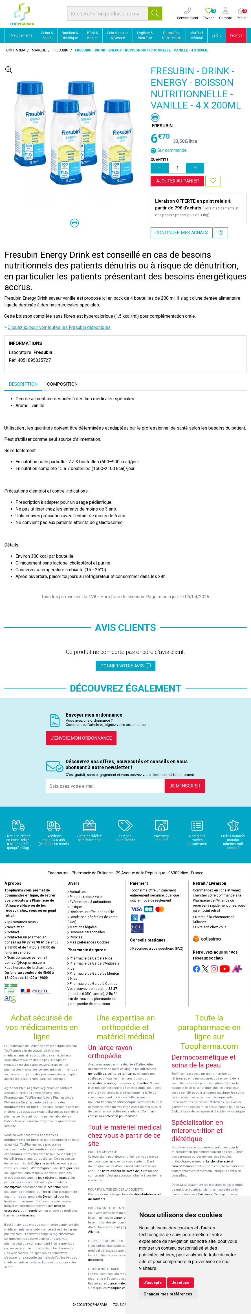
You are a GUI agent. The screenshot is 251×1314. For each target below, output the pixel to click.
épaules (109, 1083)
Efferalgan (41, 1168)
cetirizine (54, 1187)
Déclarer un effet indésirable (90, 912)
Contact (12, 932)
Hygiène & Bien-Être (145, 35)
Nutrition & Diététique (70, 35)
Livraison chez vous (209, 927)
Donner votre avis (125, 666)
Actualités (76, 892)
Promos (236, 35)
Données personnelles (86, 932)
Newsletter (14, 927)
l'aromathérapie (182, 1166)
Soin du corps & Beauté (117, 35)
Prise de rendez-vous (85, 897)
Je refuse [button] (180, 1282)
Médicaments (20, 35)
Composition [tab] (62, 384)
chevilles (142, 1083)
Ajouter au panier (177, 181)
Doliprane (38, 1163)
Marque (39, 50)
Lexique (74, 907)
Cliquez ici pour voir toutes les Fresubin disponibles (59, 327)
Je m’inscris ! (184, 786)
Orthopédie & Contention (172, 35)
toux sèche (46, 1178)
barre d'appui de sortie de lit (122, 1171)
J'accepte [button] (153, 1282)
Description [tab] (23, 384)
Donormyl (50, 1196)
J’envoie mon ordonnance (81, 738)
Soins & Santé (47, 35)
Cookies (74, 937)
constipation (13, 1187)
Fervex (46, 1192)
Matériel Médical (196, 35)
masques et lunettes (122, 1288)
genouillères (97, 1074)
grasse (64, 1178)
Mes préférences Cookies (88, 942)
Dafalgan (65, 1168)
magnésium (34, 1211)
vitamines (27, 1215)
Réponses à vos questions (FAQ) (156, 948)
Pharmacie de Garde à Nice (89, 958)
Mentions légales (82, 927)
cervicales (95, 1083)
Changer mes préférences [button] (168, 1294)
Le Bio (216, 35)
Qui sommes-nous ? (21, 922)
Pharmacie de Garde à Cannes (92, 984)
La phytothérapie (218, 1161)
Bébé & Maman (92, 35)
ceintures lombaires (121, 1074)
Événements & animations (89, 902)
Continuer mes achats (181, 232)
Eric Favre (205, 1194)
